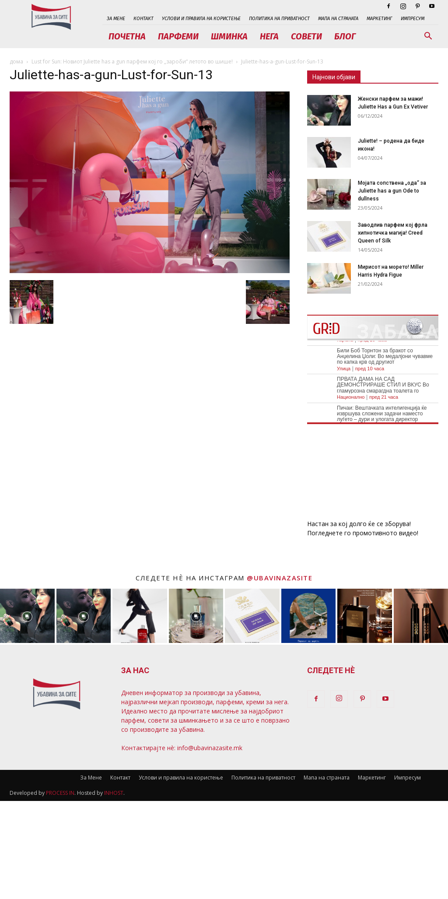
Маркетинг (379, 18)
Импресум (412, 18)
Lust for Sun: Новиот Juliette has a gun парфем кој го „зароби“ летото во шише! (132, 61)
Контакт (143, 18)
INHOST (113, 793)
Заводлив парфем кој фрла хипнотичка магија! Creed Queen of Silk (392, 233)
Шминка (229, 36)
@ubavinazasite (279, 577)
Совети (306, 36)
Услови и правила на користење (201, 18)
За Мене (116, 18)
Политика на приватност (279, 18)
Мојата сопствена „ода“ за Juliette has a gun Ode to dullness (392, 191)
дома (16, 61)
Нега (269, 36)
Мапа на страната (338, 18)
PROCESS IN (60, 793)
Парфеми (178, 36)
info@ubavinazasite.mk (209, 748)
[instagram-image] (27, 616)
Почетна (127, 36)
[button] (427, 37)
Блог (345, 36)
